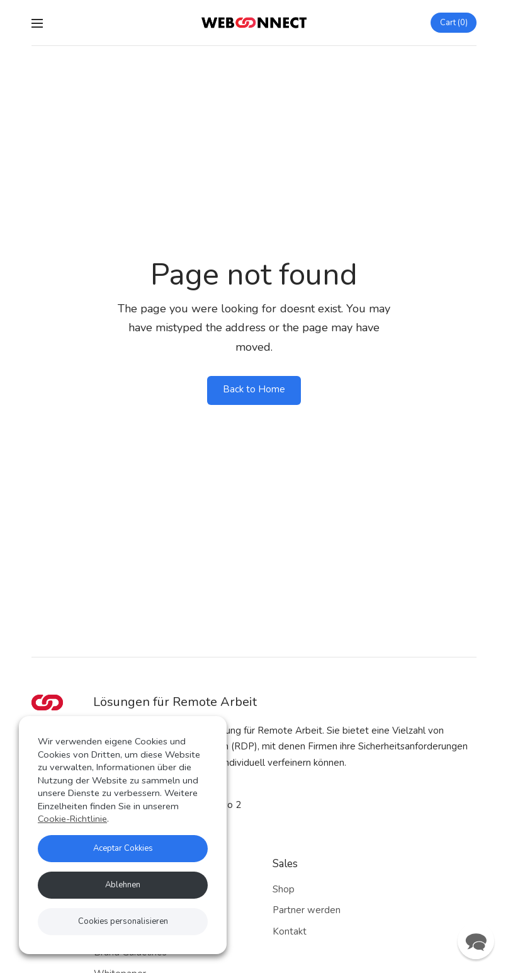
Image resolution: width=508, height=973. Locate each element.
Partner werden (307, 910)
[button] (476, 941)
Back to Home (254, 389)
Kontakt (290, 931)
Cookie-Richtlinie (72, 818)
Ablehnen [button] (122, 884)
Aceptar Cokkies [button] (123, 848)
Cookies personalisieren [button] (123, 921)
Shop (284, 889)
